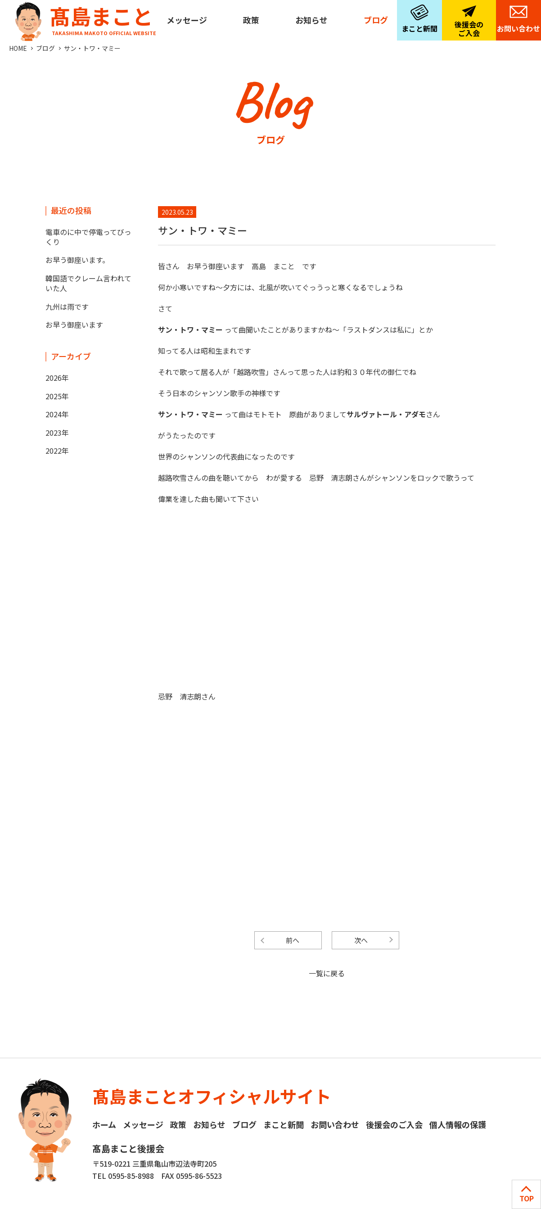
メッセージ (187, 20)
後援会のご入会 (469, 28)
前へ (292, 940)
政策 (251, 20)
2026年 (57, 377)
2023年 (57, 432)
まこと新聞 (419, 28)
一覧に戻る (327, 973)
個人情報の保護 (457, 1124)
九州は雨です (67, 306)
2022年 (57, 450)
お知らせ (311, 20)
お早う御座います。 (77, 259)
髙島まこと (83, 18)
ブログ (376, 20)
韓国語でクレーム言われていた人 (88, 283)
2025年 (57, 396)
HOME (18, 48)
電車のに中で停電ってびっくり (88, 236)
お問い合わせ (518, 28)
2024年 (57, 414)
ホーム (104, 1124)
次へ (361, 940)
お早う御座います (77, 324)
